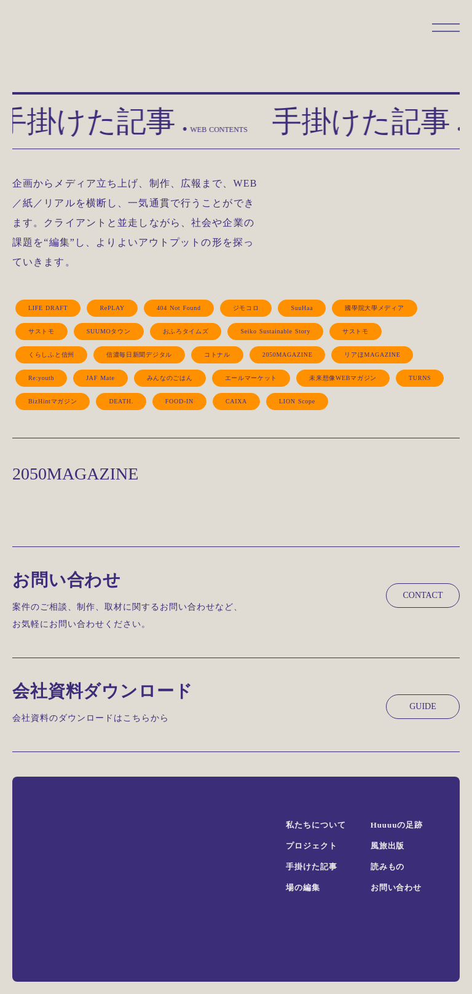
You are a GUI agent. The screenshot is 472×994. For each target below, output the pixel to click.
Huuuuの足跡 (397, 824)
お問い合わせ (396, 887)
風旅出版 (388, 845)
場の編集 (303, 887)
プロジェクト (311, 845)
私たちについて (315, 824)
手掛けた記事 (311, 866)
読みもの (388, 866)
